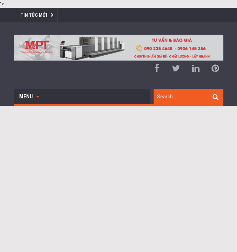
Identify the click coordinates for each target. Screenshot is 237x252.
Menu (29, 96)
